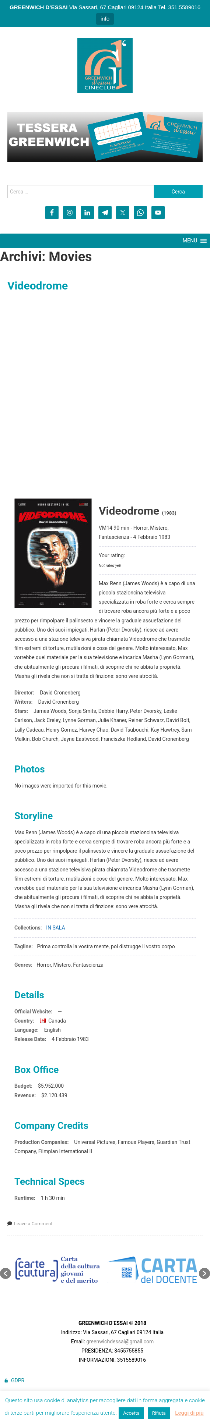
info (105, 18)
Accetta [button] (131, 1413)
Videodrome (37, 285)
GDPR (17, 1380)
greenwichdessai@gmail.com (120, 1341)
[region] (105, 137)
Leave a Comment (33, 1223)
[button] (5, 1273)
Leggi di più (189, 1413)
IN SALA (55, 928)
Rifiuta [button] (159, 1413)
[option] (58, 1269)
